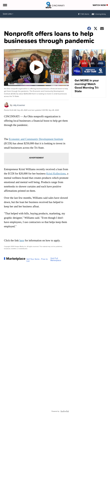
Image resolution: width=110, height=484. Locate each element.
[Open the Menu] (4, 5)
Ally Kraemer (19, 105)
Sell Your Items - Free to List (37, 260)
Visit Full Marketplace (55, 259)
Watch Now (100, 5)
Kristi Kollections (56, 173)
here (21, 240)
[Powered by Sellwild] (64, 411)
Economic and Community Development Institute (36, 139)
